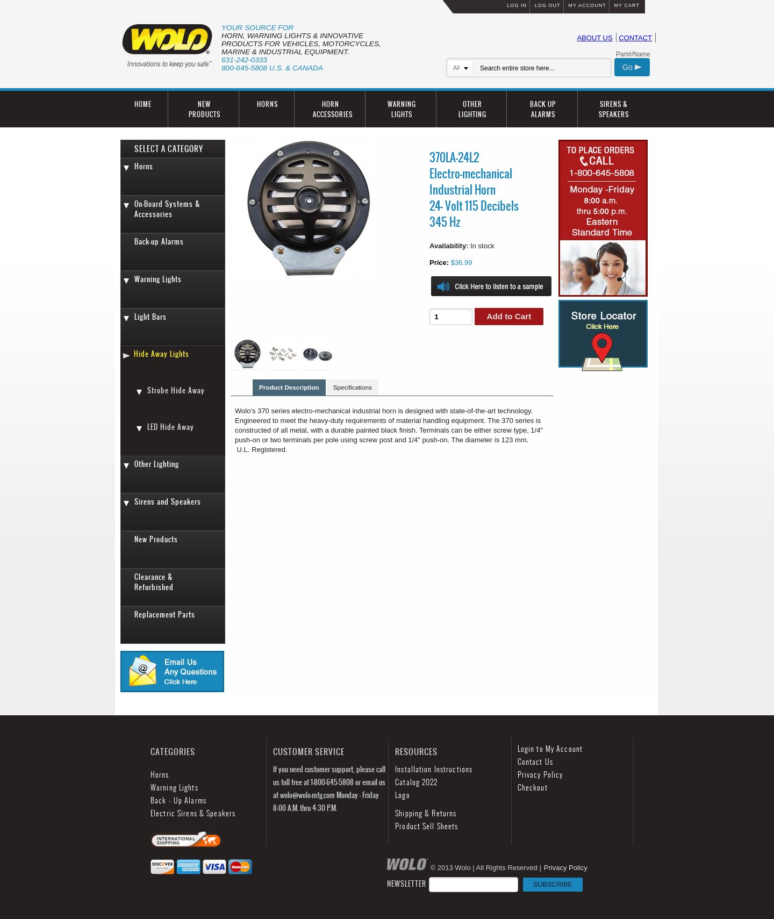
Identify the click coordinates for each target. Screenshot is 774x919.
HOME (143, 104)
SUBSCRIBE (552, 884)
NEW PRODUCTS (204, 109)
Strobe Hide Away (176, 390)
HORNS (267, 104)
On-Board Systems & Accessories (167, 209)
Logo (402, 795)
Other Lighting (156, 464)
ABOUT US (594, 38)
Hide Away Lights (161, 354)
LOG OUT (548, 5)
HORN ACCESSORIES (333, 109)
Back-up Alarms (159, 241)
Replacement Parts (164, 614)
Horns (143, 166)
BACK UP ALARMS (543, 109)
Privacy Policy (540, 774)
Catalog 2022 (416, 782)
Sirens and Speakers (167, 502)
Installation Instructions (433, 769)
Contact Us (535, 761)
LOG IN (517, 5)
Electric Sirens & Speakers (192, 813)
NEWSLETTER (485, 884)
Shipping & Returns (425, 813)
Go (632, 67)
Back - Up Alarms (178, 800)
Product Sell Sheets (426, 826)
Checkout (533, 787)
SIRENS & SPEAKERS (614, 109)
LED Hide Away (170, 427)
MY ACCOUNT (587, 5)
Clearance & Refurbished (154, 582)
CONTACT (635, 38)
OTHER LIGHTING (472, 109)
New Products (156, 539)
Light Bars (150, 317)
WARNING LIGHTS (402, 109)
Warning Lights (158, 279)
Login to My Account (550, 749)
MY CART (627, 5)
